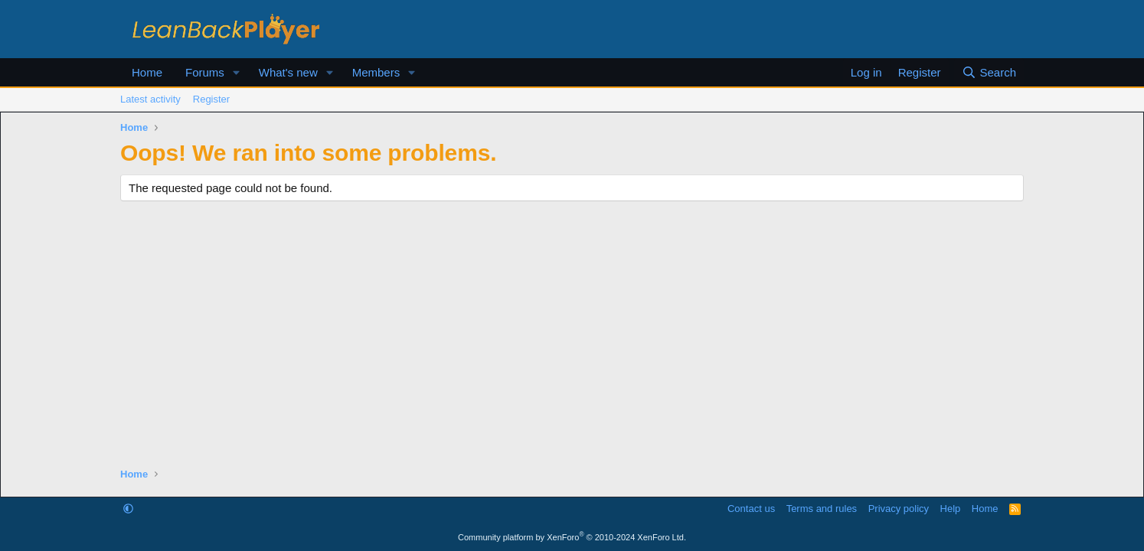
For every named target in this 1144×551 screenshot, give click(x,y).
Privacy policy (898, 508)
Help (950, 508)
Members (376, 72)
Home (147, 72)
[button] (236, 72)
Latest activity (150, 99)
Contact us (751, 508)
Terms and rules (821, 508)
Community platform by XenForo (572, 537)
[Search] (989, 72)
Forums (204, 72)
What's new (288, 72)
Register (211, 99)
